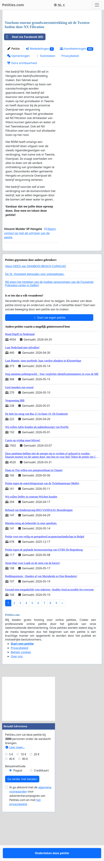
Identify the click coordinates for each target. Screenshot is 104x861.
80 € (25, 818)
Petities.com (13, 4)
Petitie (13, 98)
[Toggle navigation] (97, 4)
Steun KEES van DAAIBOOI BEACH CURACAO (35, 325)
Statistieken (45, 105)
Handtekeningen (76, 98)
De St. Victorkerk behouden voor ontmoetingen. (35, 333)
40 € (12, 818)
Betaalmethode (15, 825)
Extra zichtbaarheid (22, 112)
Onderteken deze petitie (31, 302)
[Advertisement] (52, 40)
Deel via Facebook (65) (23, 86)
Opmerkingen (18, 105)
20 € (36, 814)
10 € (23, 814)
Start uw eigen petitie (49, 377)
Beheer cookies (21, 711)
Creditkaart (41, 830)
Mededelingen (40, 98)
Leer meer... (15, 807)
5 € (11, 814)
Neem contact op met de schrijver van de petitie (30, 282)
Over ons (17, 716)
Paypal (17, 830)
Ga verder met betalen (22, 838)
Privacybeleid (70, 105)
